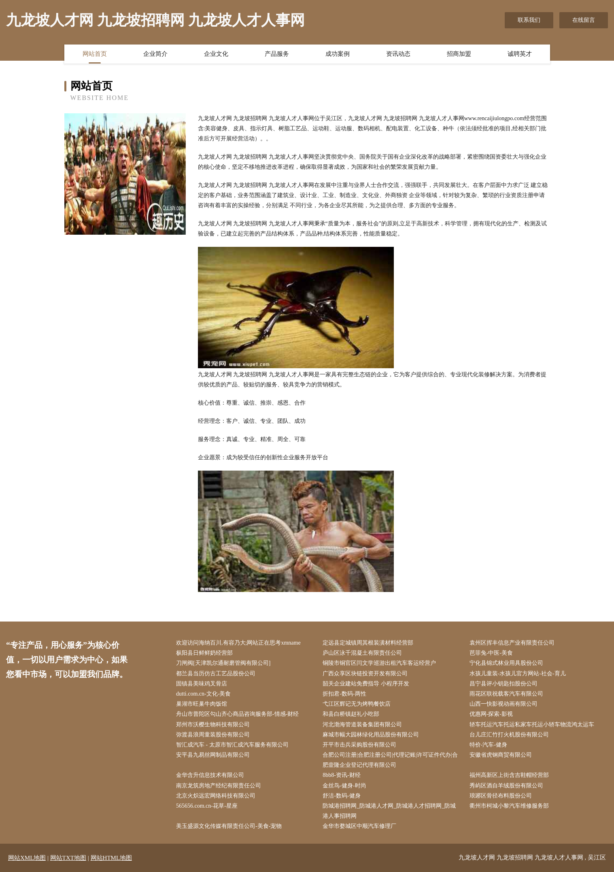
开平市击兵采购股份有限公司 (359, 745)
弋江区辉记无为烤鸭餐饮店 (357, 704)
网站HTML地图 (111, 858)
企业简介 (155, 54)
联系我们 (529, 20)
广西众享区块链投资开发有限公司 (365, 673)
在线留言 (583, 20)
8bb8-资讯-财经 (341, 775)
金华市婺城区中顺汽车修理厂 (359, 826)
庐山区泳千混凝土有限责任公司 (362, 653)
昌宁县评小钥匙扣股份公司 (504, 684)
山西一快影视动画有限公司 (504, 704)
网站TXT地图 (68, 858)
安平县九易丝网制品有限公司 (213, 755)
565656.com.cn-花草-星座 (207, 806)
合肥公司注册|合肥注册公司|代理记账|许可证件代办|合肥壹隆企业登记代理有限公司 (390, 760)
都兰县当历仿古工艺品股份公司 (215, 673)
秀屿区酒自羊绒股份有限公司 (506, 786)
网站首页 (95, 54)
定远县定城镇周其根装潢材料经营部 (368, 643)
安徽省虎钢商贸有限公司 (501, 755)
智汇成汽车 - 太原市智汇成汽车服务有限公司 (232, 745)
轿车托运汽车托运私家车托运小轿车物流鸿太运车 (532, 724)
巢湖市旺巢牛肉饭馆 (201, 704)
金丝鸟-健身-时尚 (344, 786)
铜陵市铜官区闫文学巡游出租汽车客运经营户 (379, 663)
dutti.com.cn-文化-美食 (203, 694)
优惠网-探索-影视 (491, 714)
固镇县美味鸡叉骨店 (201, 684)
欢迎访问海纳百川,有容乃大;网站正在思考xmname (238, 643)
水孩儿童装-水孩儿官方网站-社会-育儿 (518, 673)
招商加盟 (459, 54)
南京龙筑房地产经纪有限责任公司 (218, 786)
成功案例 (337, 54)
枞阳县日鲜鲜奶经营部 (204, 653)
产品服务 (277, 54)
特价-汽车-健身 (488, 745)
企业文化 (216, 54)
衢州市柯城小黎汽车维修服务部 (509, 806)
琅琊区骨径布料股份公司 (501, 796)
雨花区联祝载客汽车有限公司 (506, 694)
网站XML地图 (27, 858)
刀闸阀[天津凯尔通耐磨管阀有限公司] (223, 663)
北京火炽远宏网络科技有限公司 (215, 796)
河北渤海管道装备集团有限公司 (362, 724)
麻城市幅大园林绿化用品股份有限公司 (371, 735)
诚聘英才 (520, 54)
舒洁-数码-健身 (341, 796)
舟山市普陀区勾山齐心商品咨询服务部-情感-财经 (237, 714)
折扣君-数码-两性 (344, 694)
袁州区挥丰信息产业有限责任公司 (512, 643)
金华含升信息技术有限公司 (210, 775)
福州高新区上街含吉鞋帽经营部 (509, 775)
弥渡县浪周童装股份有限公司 (213, 735)
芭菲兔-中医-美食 (491, 653)
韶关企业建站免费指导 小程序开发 (366, 684)
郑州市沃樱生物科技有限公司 (213, 724)
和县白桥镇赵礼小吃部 (351, 714)
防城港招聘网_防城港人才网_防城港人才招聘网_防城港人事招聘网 (389, 811)
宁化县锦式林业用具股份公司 (506, 663)
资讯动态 (398, 54)
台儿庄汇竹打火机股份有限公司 (509, 735)
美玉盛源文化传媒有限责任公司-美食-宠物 (229, 826)
